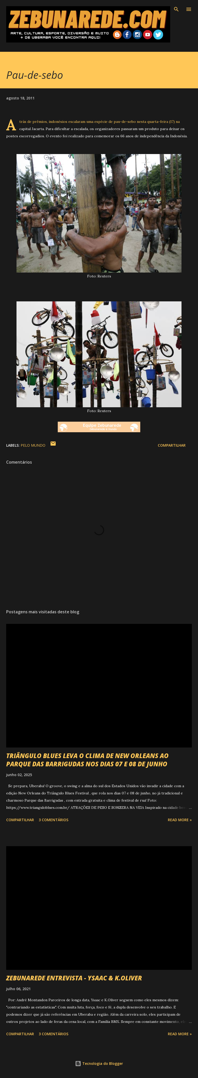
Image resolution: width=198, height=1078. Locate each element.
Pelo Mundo (33, 445)
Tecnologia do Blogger (99, 1063)
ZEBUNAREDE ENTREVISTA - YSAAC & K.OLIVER (74, 978)
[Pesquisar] (176, 9)
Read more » (180, 819)
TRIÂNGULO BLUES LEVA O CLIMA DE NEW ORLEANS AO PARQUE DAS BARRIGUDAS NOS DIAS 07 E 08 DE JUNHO (87, 759)
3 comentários (53, 819)
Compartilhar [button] (172, 445)
